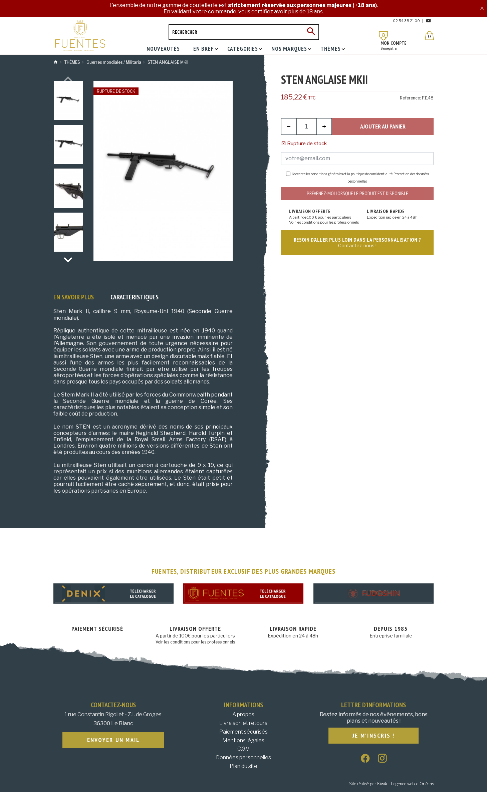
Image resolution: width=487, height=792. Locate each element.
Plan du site (243, 766)
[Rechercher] (244, 32)
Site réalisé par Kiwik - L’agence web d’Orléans (391, 783)
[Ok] (311, 32)
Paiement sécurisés (243, 732)
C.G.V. (243, 749)
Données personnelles (243, 757)
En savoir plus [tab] (73, 297)
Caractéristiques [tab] (134, 297)
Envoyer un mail (113, 740)
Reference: (410, 97)
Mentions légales (243, 740)
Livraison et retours (243, 723)
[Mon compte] (383, 36)
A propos (243, 714)
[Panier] (429, 35)
